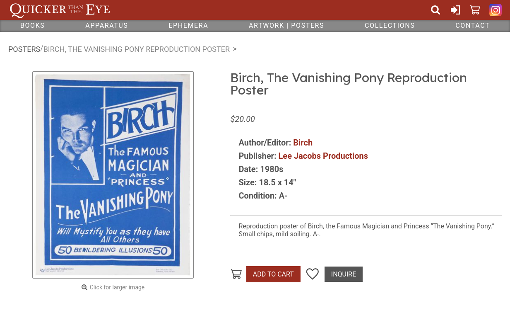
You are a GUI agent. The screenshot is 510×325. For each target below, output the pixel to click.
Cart (475, 10)
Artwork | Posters (286, 25)
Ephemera (188, 25)
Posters (24, 49)
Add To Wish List (312, 274)
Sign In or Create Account (455, 10)
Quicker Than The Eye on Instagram (495, 10)
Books (32, 25)
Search (435, 10)
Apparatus (106, 25)
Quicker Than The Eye (59, 10)
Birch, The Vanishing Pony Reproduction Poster (136, 49)
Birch (303, 143)
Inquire (343, 274)
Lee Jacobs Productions (323, 156)
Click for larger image (117, 287)
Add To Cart (273, 274)
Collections (390, 25)
